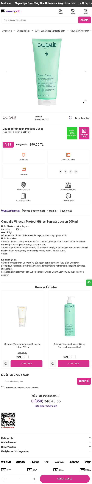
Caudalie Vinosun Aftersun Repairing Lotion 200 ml (22, 346)
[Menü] (3, 12)
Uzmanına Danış (84, 133)
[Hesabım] (60, 13)
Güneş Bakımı (23, 31)
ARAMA (84, 20)
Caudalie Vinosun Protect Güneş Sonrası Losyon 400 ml (69, 346)
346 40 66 (46, 401)
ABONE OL (84, 381)
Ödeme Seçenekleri (33, 210)
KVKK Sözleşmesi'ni (13, 388)
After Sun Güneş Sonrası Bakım (50, 31)
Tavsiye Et (23, 171)
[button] (7, 72)
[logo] (13, 11)
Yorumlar (52, 210)
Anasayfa (7, 31)
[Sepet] (85, 11)
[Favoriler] (73, 11)
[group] (46, 72)
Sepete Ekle (64, 478)
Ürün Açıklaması (10, 210)
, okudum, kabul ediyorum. (20, 387)
